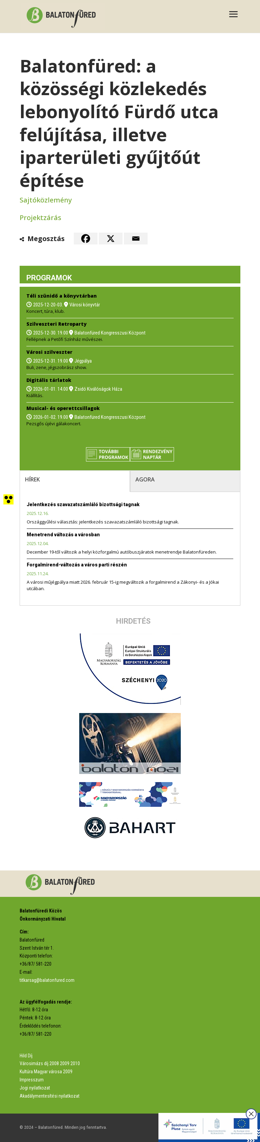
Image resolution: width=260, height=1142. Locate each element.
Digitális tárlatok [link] (48, 380)
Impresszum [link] (32, 1079)
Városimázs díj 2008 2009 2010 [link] (50, 1063)
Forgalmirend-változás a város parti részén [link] (77, 564)
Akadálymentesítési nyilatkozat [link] (50, 1096)
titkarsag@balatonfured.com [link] (47, 980)
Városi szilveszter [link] (49, 352)
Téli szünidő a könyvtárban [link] (61, 296)
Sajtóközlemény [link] (46, 199)
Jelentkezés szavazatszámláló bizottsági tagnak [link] (83, 504)
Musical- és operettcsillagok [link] (63, 408)
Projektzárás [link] (40, 217)
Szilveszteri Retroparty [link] (56, 324)
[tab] (75, 481)
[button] (233, 15)
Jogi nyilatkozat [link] (35, 1088)
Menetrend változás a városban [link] (63, 534)
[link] (63, 16)
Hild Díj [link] (26, 1055)
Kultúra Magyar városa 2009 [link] (46, 1071)
